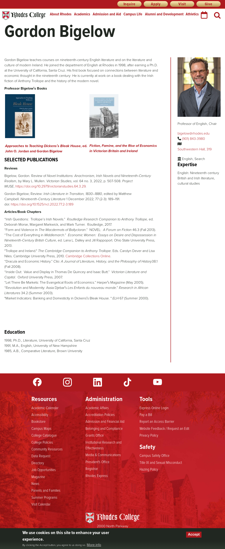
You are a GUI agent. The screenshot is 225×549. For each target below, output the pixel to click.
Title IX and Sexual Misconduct (161, 462)
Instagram (67, 382)
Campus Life (132, 14)
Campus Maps (41, 428)
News (35, 483)
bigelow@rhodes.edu (194, 133)
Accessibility (39, 414)
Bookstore (38, 421)
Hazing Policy (149, 469)
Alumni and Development (164, 14)
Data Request (40, 455)
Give (208, 4)
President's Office (97, 461)
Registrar (91, 468)
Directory (37, 462)
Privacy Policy (149, 435)
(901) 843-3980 (193, 138)
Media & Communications (103, 454)
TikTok (127, 382)
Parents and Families (45, 490)
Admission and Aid (107, 14)
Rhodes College (23, 15)
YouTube (157, 382)
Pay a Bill (146, 414)
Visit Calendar (41, 504)
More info (94, 545)
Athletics (192, 14)
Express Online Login (154, 407)
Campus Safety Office (154, 455)
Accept (194, 534)
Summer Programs (44, 497)
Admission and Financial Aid (104, 421)
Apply (156, 4)
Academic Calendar (44, 407)
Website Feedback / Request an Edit (164, 428)
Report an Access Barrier (157, 421)
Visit (182, 4)
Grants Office (94, 435)
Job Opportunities (43, 469)
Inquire (129, 4)
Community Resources (47, 449)
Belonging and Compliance (104, 428)
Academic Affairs (97, 407)
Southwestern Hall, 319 (195, 149)
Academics (82, 14)
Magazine (38, 476)
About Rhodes (60, 14)
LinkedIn (97, 382)
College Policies (42, 442)
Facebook (37, 382)
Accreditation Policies (100, 414)
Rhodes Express (96, 475)
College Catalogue (44, 435)
